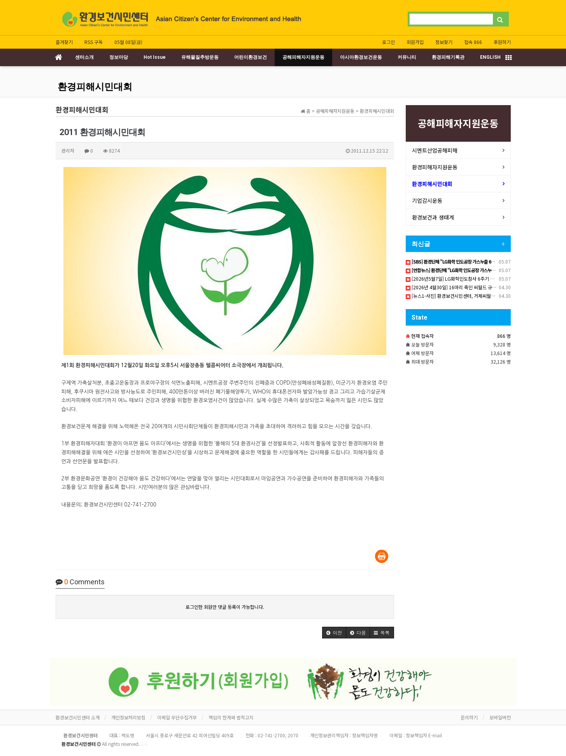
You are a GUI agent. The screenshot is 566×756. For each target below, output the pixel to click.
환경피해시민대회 (95, 86)
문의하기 (469, 717)
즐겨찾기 (64, 42)
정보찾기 (443, 42)
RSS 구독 (93, 42)
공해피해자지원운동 (303, 57)
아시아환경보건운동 (361, 57)
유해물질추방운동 (200, 57)
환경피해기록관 (448, 57)
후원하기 (502, 42)
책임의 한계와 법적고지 (231, 717)
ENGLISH (490, 57)
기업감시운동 (427, 200)
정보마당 (118, 57)
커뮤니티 (407, 57)
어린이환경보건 (250, 57)
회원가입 (415, 42)
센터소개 (84, 57)
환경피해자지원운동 (434, 167)
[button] (334, 632)
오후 (144, 743)
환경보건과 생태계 (433, 217)
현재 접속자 (422, 335)
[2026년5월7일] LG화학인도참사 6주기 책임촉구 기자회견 (466, 278)
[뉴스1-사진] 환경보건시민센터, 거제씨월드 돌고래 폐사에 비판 (469, 295)
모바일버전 (500, 717)
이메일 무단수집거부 (177, 717)
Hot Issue (155, 57)
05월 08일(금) (128, 42)
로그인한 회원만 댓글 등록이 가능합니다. (225, 606)
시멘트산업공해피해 (434, 150)
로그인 (388, 42)
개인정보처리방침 (128, 717)
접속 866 (473, 42)
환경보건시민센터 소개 (78, 717)
